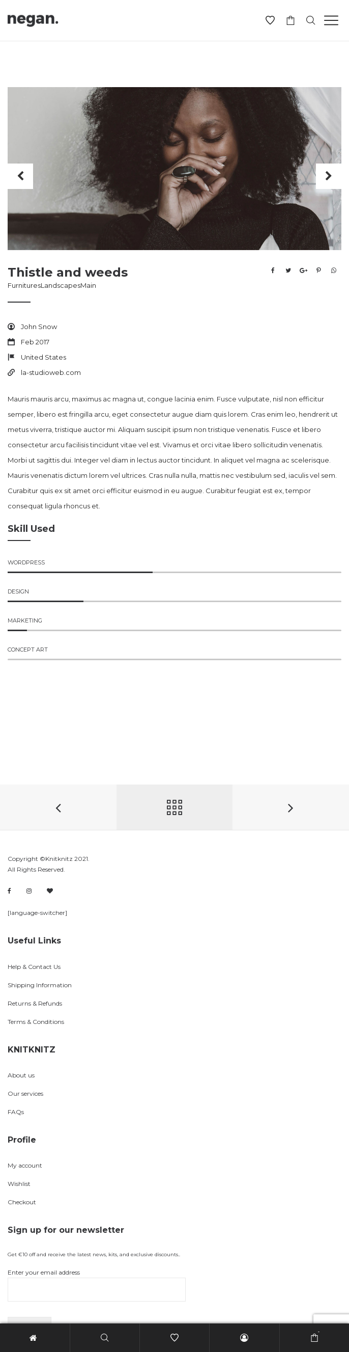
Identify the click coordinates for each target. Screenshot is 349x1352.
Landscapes (60, 285)
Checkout (22, 1202)
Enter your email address (97, 1285)
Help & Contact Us (34, 966)
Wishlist (19, 1183)
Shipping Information (40, 985)
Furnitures (24, 285)
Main (88, 285)
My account (25, 1165)
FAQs (16, 1112)
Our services (25, 1093)
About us (21, 1075)
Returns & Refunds (35, 1003)
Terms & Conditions (36, 1021)
